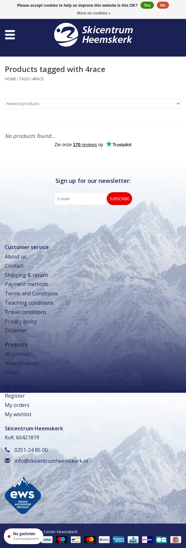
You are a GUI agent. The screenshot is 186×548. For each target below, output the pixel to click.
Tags (24, 79)
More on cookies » (94, 13)
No (162, 5)
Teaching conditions (29, 302)
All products (19, 353)
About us (16, 256)
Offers (12, 372)
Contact (14, 265)
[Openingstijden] (23, 536)
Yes (147, 5)
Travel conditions (25, 312)
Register (15, 395)
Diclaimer (16, 330)
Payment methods (26, 284)
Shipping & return (26, 275)
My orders (17, 405)
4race (38, 79)
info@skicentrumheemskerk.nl (51, 460)
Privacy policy (21, 321)
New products (21, 363)
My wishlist (18, 414)
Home (10, 79)
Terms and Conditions (31, 293)
